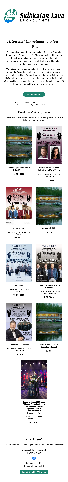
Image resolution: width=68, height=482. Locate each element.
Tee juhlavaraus (34, 94)
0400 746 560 (35, 453)
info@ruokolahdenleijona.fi (34, 450)
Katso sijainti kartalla (34, 472)
